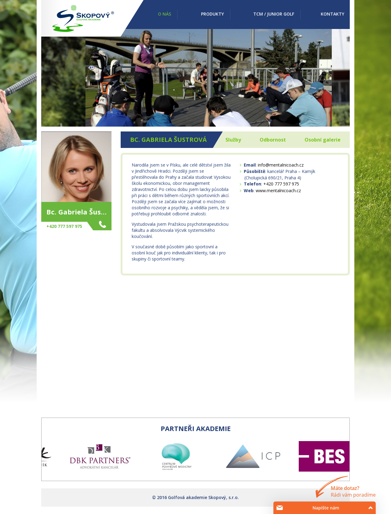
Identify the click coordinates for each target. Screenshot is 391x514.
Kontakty (332, 14)
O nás (164, 14)
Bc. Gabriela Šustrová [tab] (168, 139)
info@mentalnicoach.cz (281, 165)
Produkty (212, 14)
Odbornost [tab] (273, 139)
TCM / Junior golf (273, 14)
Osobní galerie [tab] (323, 139)
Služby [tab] (233, 139)
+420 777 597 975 (281, 184)
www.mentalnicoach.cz (278, 190)
